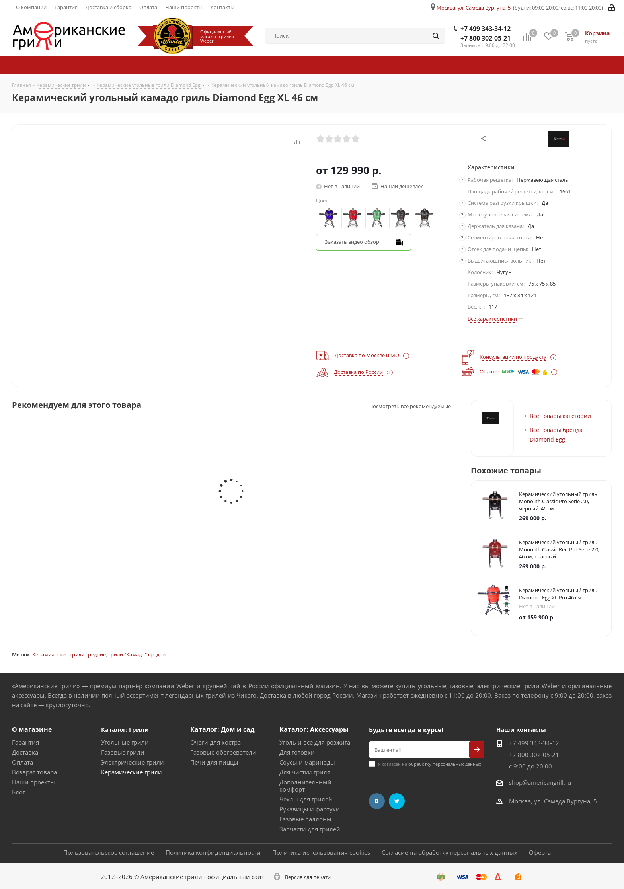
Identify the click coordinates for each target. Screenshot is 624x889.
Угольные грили (125, 742)
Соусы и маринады (307, 762)
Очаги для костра (215, 742)
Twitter (397, 801)
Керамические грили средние (69, 654)
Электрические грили (132, 762)
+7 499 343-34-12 (485, 28)
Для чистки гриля (304, 772)
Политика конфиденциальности (213, 852)
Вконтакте (377, 801)
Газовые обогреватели (223, 752)
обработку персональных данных (444, 764)
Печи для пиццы (214, 762)
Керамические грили (131, 772)
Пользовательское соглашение (108, 852)
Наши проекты (33, 782)
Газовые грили (122, 752)
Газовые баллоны (305, 819)
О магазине (32, 729)
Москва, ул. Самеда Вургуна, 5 (474, 7)
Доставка (25, 752)
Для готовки (297, 752)
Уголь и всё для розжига (314, 742)
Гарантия (25, 742)
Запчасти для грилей (309, 829)
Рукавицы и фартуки (309, 809)
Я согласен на (429, 764)
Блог (18, 792)
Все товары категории (560, 416)
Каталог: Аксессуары (314, 729)
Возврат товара (34, 772)
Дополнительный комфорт (305, 785)
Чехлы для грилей (305, 799)
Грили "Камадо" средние (138, 654)
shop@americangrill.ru (540, 782)
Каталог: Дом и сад (222, 729)
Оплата (22, 762)
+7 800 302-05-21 (485, 38)
